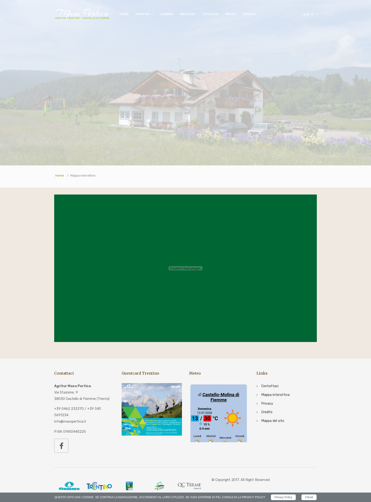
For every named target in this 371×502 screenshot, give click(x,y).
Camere (166, 14)
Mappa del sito (272, 421)
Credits (267, 412)
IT (307, 14)
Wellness (188, 14)
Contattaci (269, 386)
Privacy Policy (283, 497)
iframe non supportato (218, 412)
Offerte (249, 14)
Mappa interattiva (275, 395)
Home (123, 14)
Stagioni (210, 14)
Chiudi (309, 497)
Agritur (142, 14)
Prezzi (230, 14)
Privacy (267, 404)
